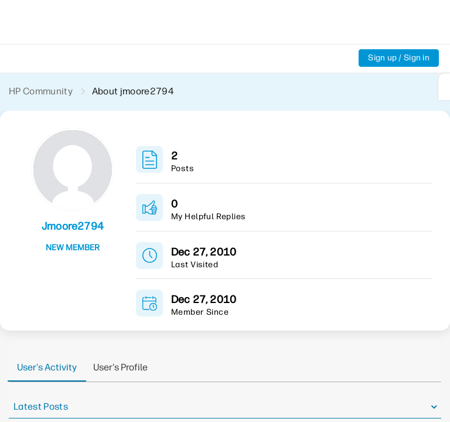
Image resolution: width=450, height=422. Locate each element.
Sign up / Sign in (398, 58)
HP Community (41, 91)
